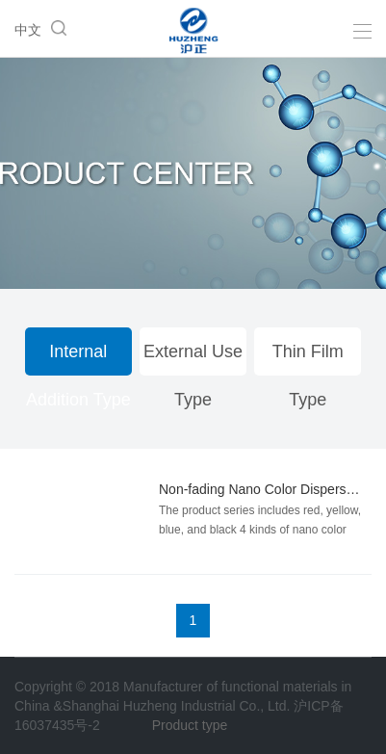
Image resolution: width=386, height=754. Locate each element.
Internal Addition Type (78, 359)
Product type (190, 725)
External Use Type (193, 359)
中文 (27, 30)
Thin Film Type (308, 359)
